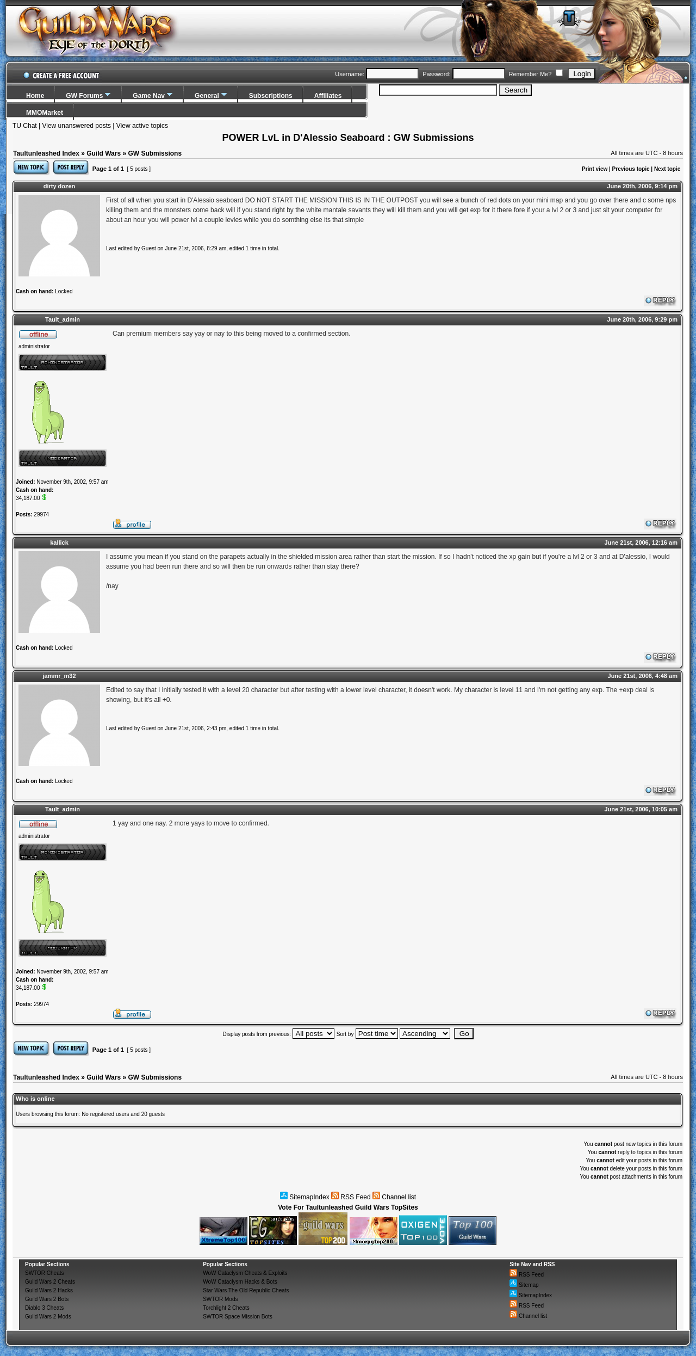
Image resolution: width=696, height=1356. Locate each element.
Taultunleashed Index (46, 153)
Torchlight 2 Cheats (226, 1308)
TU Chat (25, 126)
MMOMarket (44, 112)
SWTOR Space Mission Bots (237, 1317)
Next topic (667, 169)
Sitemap (523, 1285)
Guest (148, 248)
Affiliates (328, 96)
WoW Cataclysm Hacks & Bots (240, 1282)
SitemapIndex (305, 1197)
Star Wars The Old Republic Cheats (246, 1290)
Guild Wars (103, 153)
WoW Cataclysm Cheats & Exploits (245, 1273)
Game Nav (149, 96)
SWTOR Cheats (44, 1273)
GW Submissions (155, 153)
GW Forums (84, 96)
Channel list (394, 1197)
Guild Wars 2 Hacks (49, 1290)
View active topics (142, 126)
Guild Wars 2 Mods (48, 1317)
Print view (594, 169)
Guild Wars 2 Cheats (50, 1282)
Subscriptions (271, 96)
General (207, 96)
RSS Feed (351, 1197)
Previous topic (631, 169)
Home (35, 96)
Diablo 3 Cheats (44, 1308)
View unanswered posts (76, 126)
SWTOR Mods (220, 1299)
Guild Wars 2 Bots (47, 1299)
